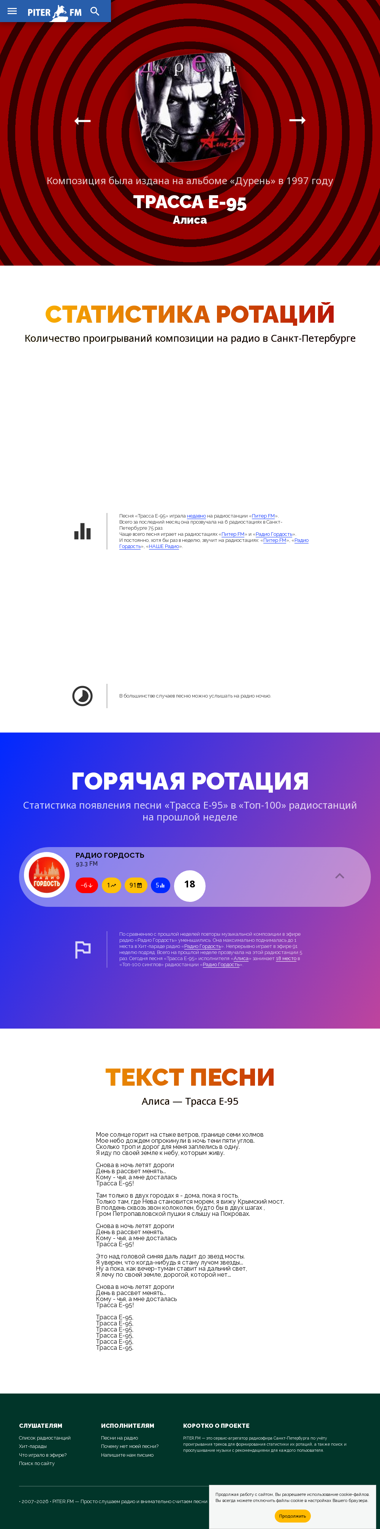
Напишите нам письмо (127, 1455)
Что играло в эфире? (42, 1455)
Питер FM (263, 516)
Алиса (190, 219)
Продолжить (292, 1516)
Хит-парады (33, 1446)
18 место (286, 958)
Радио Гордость (274, 534)
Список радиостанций (45, 1438)
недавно (196, 516)
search (95, 11)
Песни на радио (119, 1438)
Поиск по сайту (37, 1463)
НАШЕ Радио (164, 546)
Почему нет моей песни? (129, 1446)
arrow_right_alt (82, 121)
